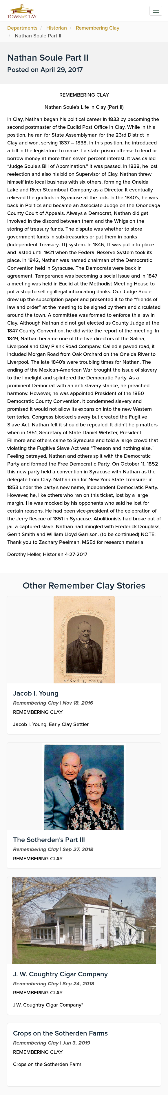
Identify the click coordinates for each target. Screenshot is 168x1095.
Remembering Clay (97, 28)
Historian (56, 28)
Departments (22, 28)
